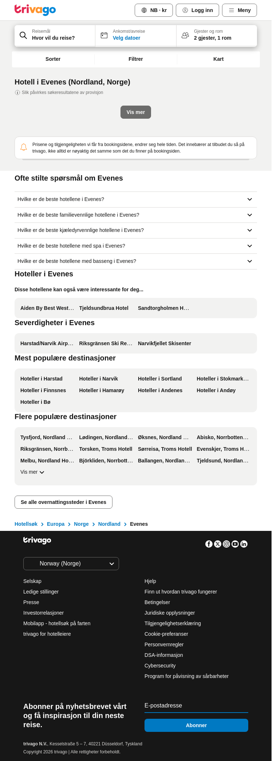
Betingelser (157, 602)
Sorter (52, 59)
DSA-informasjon (164, 655)
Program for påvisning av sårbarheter (187, 676)
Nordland (109, 524)
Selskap (32, 581)
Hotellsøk (26, 524)
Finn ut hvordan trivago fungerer (181, 592)
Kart (218, 59)
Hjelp (150, 581)
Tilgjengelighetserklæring (173, 623)
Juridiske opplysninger (170, 613)
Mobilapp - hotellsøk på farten (56, 623)
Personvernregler (164, 644)
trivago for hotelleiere (47, 634)
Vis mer (33, 472)
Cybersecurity (160, 666)
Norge (81, 524)
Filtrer (135, 59)
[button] (55, 36)
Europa (55, 524)
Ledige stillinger (41, 592)
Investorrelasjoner (43, 613)
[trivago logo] (35, 10)
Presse (31, 602)
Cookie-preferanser (167, 634)
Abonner (196, 725)
